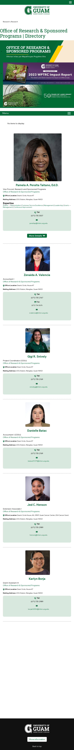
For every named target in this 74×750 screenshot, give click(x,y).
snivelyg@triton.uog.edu (38, 387)
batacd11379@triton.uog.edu (38, 461)
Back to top (37, 746)
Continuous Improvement (23, 207)
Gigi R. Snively (37, 356)
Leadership (59, 205)
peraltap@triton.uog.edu (39, 223)
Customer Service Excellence (32, 205)
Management (49, 205)
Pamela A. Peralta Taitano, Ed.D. (37, 185)
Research (6, 22)
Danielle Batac (37, 430)
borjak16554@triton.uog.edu (38, 609)
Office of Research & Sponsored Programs (21, 192)
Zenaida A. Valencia (37, 275)
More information (37, 739)
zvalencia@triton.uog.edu (38, 313)
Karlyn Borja (37, 578)
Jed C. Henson (37, 504)
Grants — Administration (12, 205)
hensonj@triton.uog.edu (38, 535)
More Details (35, 235)
